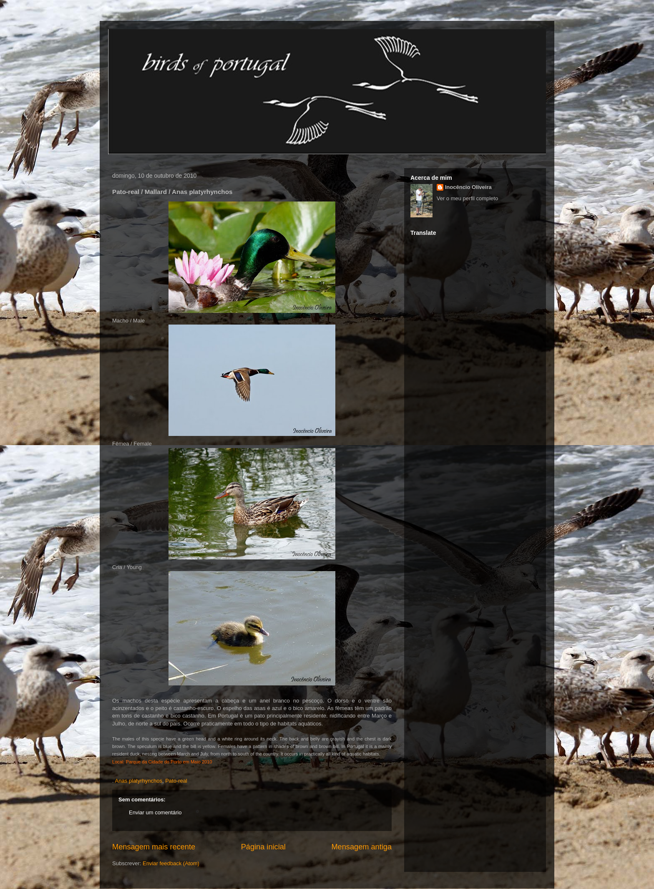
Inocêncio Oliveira (468, 187)
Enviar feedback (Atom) (171, 863)
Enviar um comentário (155, 812)
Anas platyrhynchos (138, 781)
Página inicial (263, 847)
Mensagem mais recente (153, 847)
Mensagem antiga (361, 847)
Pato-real (176, 781)
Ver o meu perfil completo (467, 198)
